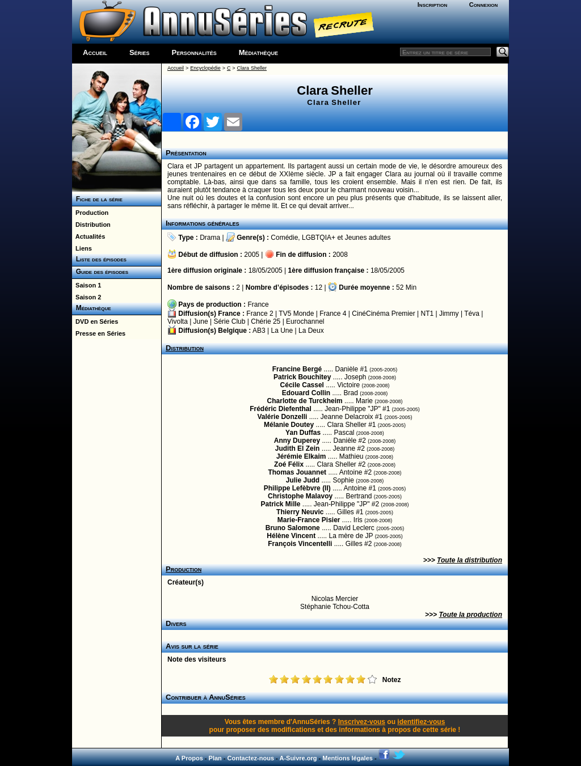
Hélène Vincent (291, 536)
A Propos (189, 758)
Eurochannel (305, 321)
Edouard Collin (306, 393)
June (200, 321)
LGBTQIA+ (318, 238)
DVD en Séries (95, 321)
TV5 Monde (296, 314)
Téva (471, 314)
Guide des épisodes (100, 272)
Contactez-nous (251, 758)
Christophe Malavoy (300, 496)
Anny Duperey (297, 441)
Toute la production (470, 615)
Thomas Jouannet (297, 472)
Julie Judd (302, 480)
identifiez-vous (421, 722)
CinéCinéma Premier (383, 314)
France (257, 304)
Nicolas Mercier (335, 599)
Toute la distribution (469, 560)
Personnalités (194, 52)
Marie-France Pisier (308, 520)
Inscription (432, 4)
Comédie (284, 238)
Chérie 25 (265, 321)
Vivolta (177, 321)
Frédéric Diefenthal (280, 409)
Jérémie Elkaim (301, 456)
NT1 (426, 314)
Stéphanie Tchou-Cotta (334, 607)
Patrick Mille (280, 504)
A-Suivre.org (298, 758)
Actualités (88, 236)
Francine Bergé (297, 369)
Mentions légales (347, 758)
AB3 (259, 331)
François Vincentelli (300, 544)
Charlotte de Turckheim (305, 401)
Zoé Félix (289, 464)
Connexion (483, 4)
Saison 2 (86, 297)
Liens (82, 248)
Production (90, 212)
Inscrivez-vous (361, 722)
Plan (215, 758)
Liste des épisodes (99, 259)
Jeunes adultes (368, 238)
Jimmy (449, 314)
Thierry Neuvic (299, 512)
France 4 (332, 314)
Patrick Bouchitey (302, 377)
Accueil (95, 52)
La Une (282, 331)
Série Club (229, 321)
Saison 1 (86, 285)
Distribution (91, 224)
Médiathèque (258, 52)
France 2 (259, 314)
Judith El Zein (297, 448)
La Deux (311, 331)
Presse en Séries (98, 333)
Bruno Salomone (293, 528)
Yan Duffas (303, 433)
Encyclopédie (205, 68)
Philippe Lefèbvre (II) (297, 488)
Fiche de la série (97, 199)
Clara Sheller (252, 68)
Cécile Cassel (302, 385)
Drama (210, 238)
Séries (139, 52)
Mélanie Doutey (289, 425)
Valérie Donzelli (282, 417)
